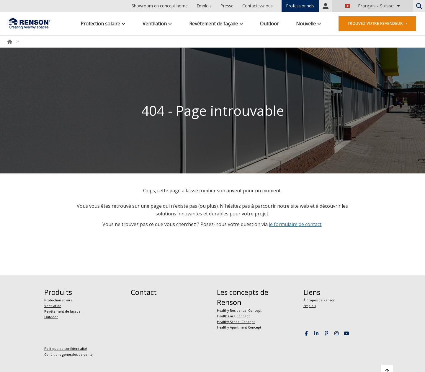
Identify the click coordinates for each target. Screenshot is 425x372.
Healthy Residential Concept (239, 310)
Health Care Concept (233, 316)
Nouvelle (308, 23)
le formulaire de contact (295, 224)
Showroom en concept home (160, 6)
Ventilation (157, 23)
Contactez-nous (257, 6)
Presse (226, 6)
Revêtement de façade (216, 23)
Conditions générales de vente (68, 354)
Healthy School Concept (236, 321)
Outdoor (269, 23)
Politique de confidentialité (65, 348)
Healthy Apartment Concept (239, 327)
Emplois (204, 6)
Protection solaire (103, 23)
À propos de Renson (319, 300)
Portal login (325, 6)
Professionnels (300, 6)
